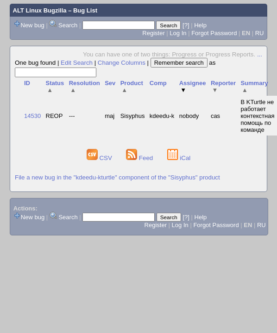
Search (67, 25)
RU (259, 33)
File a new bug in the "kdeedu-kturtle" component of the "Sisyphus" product (117, 177)
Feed (140, 157)
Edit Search (77, 62)
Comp (158, 83)
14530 (32, 115)
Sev (110, 83)
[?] (186, 25)
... (259, 54)
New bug (32, 25)
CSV (100, 157)
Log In (178, 33)
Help (200, 25)
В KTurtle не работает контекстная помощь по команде (257, 116)
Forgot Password (214, 33)
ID (27, 83)
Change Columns (121, 62)
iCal (179, 157)
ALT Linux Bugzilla (40, 10)
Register (153, 33)
